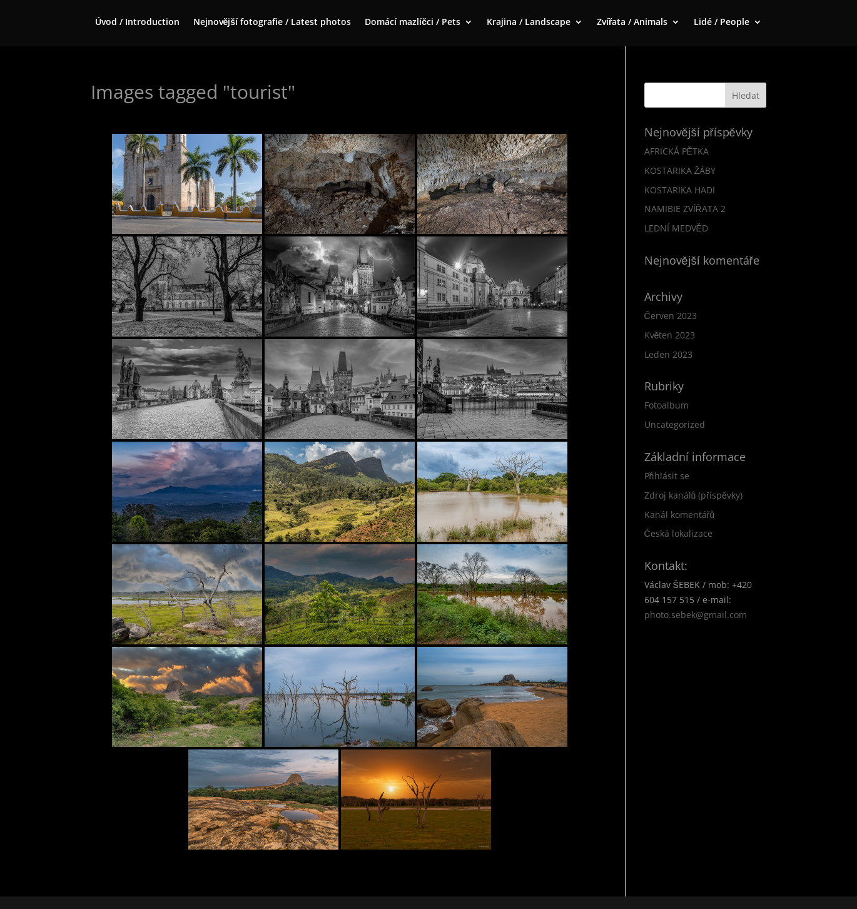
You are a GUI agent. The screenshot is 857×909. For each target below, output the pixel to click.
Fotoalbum (666, 405)
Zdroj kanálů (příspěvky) (693, 495)
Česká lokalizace (678, 533)
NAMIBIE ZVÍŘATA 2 (685, 209)
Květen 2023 (670, 335)
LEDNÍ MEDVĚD (676, 228)
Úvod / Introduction (137, 23)
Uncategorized (674, 424)
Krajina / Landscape (528, 23)
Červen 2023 (670, 316)
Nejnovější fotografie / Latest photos (272, 23)
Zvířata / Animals (632, 23)
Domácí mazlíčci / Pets (412, 23)
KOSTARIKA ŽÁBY (680, 170)
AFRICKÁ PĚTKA (676, 151)
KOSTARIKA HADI (679, 190)
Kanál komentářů (679, 515)
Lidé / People (721, 23)
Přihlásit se (667, 476)
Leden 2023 (668, 354)
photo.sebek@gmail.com (695, 615)
